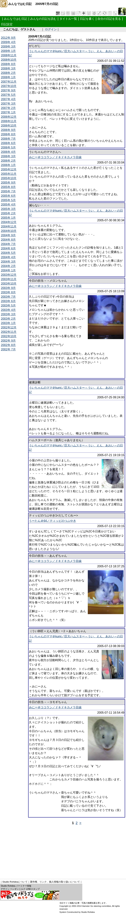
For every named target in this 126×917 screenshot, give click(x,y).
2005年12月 (8, 169)
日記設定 (7, 24)
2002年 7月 (8, 349)
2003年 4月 (8, 309)
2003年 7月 (8, 296)
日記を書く (87, 18)
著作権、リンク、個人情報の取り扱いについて (55, 881)
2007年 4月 (8, 99)
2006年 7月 (8, 138)
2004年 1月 (8, 270)
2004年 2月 (8, 266)
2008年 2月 (8, 72)
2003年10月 (8, 283)
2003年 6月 (8, 301)
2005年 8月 (8, 187)
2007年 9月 (8, 90)
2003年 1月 (8, 323)
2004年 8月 (8, 239)
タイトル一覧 (68, 18)
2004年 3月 (8, 261)
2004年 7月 (8, 244)
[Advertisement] (63, 850)
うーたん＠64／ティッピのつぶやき (52, 520)
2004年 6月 (8, 248)
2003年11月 (8, 279)
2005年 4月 (8, 204)
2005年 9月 (8, 182)
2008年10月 (8, 59)
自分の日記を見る (109, 18)
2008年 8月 (8, 64)
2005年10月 (8, 178)
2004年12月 (8, 222)
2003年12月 (8, 274)
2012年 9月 (8, 37)
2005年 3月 (8, 209)
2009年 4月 (8, 42)
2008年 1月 (8, 77)
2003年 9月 (8, 288)
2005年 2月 (8, 213)
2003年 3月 (8, 314)
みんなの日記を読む (43, 18)
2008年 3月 (8, 68)
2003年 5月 (8, 305)
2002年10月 (8, 336)
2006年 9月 (8, 129)
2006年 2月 (8, 160)
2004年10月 (8, 230)
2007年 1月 (8, 112)
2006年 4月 (8, 151)
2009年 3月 (8, 46)
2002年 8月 (8, 345)
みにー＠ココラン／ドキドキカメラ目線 (55, 157)
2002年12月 (8, 327)
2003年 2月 (8, 318)
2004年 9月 (8, 235)
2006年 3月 (8, 156)
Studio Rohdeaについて (15, 881)
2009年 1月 (8, 50)
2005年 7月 (8, 191)
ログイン (51, 29)
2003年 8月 (8, 292)
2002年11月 (8, 331)
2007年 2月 (8, 108)
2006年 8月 (8, 134)
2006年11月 (8, 121)
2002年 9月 (8, 340)
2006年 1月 (8, 165)
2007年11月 (8, 81)
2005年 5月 (8, 200)
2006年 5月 (8, 147)
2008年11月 (8, 55)
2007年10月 (8, 86)
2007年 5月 (8, 94)
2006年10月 (8, 125)
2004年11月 (8, 226)
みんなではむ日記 (15, 18)
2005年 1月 (8, 217)
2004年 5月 (8, 252)
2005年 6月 (8, 195)
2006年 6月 (8, 143)
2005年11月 (8, 173)
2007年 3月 (8, 103)
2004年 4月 (8, 257)
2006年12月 (8, 116)
